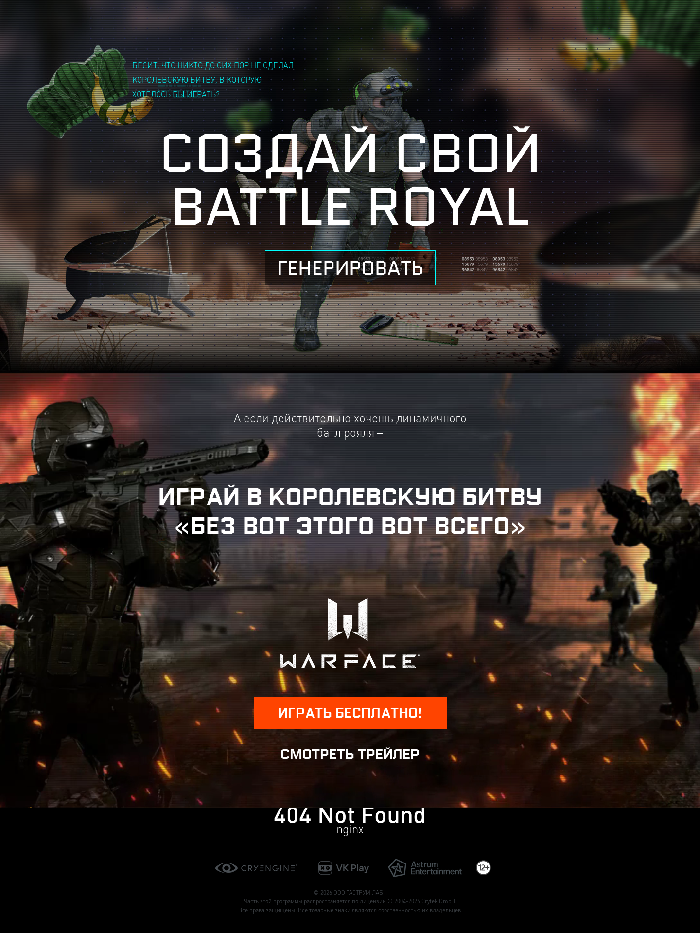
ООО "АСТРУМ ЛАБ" (359, 892)
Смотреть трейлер (350, 754)
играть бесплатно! (350, 712)
